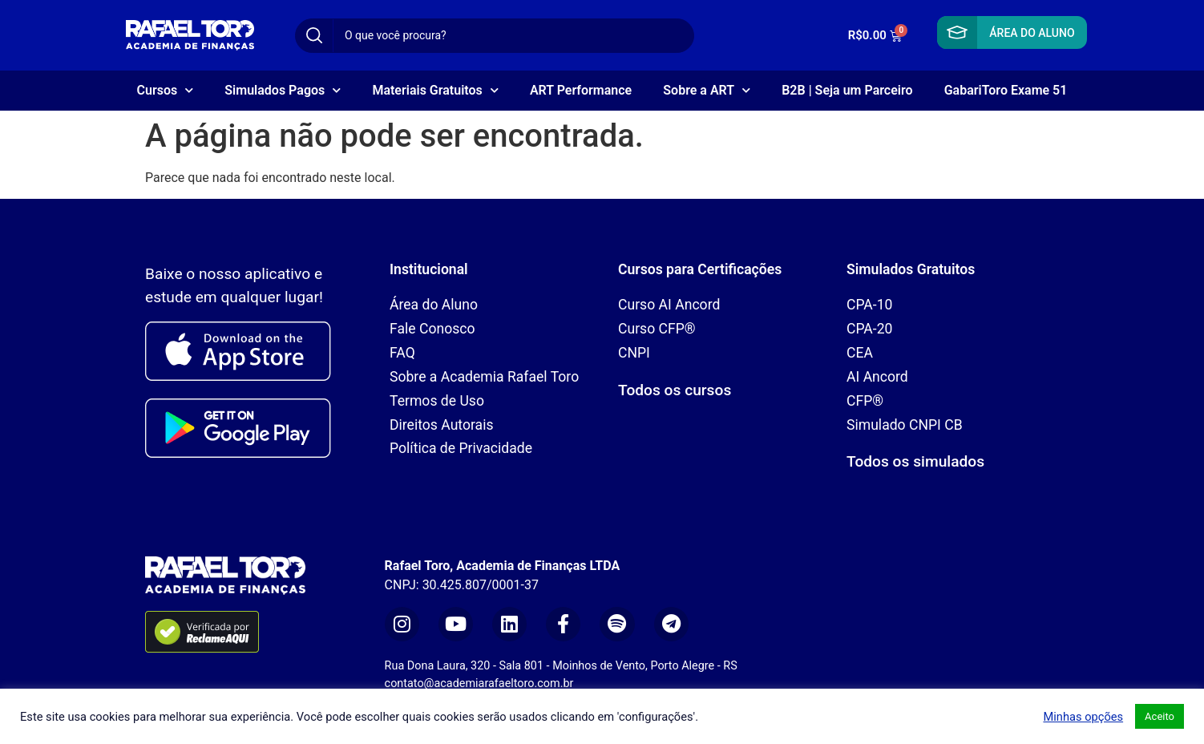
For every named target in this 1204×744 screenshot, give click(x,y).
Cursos (165, 90)
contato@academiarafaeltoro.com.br (479, 683)
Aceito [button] (1159, 716)
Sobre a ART (706, 90)
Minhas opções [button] (1083, 717)
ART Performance (581, 90)
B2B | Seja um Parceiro (847, 90)
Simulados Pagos (282, 90)
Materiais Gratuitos (435, 90)
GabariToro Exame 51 (1006, 90)
